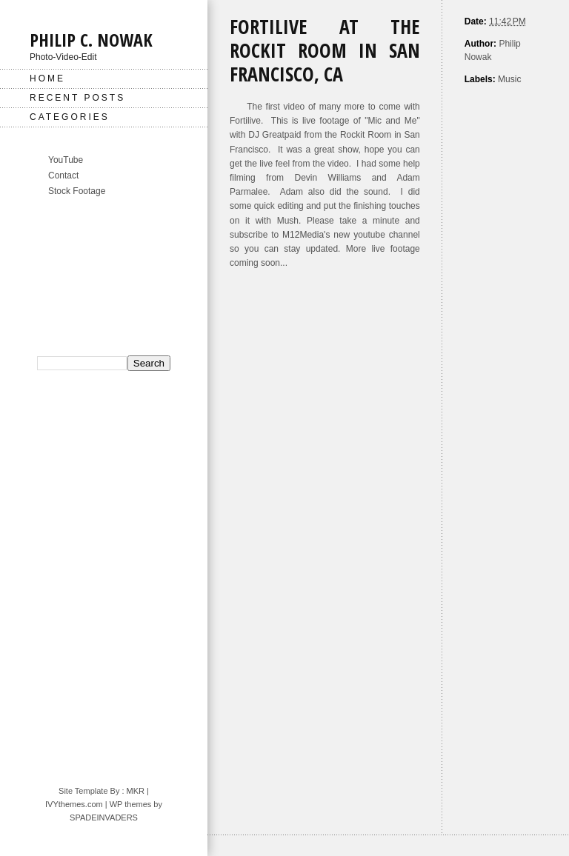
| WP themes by (132, 804)
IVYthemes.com (74, 804)
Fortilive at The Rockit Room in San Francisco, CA (325, 50)
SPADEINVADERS (104, 817)
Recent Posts (77, 98)
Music (509, 79)
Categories (70, 117)
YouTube (65, 160)
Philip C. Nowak (91, 39)
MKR (135, 790)
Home (47, 78)
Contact (63, 175)
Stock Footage (76, 191)
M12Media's (306, 235)
